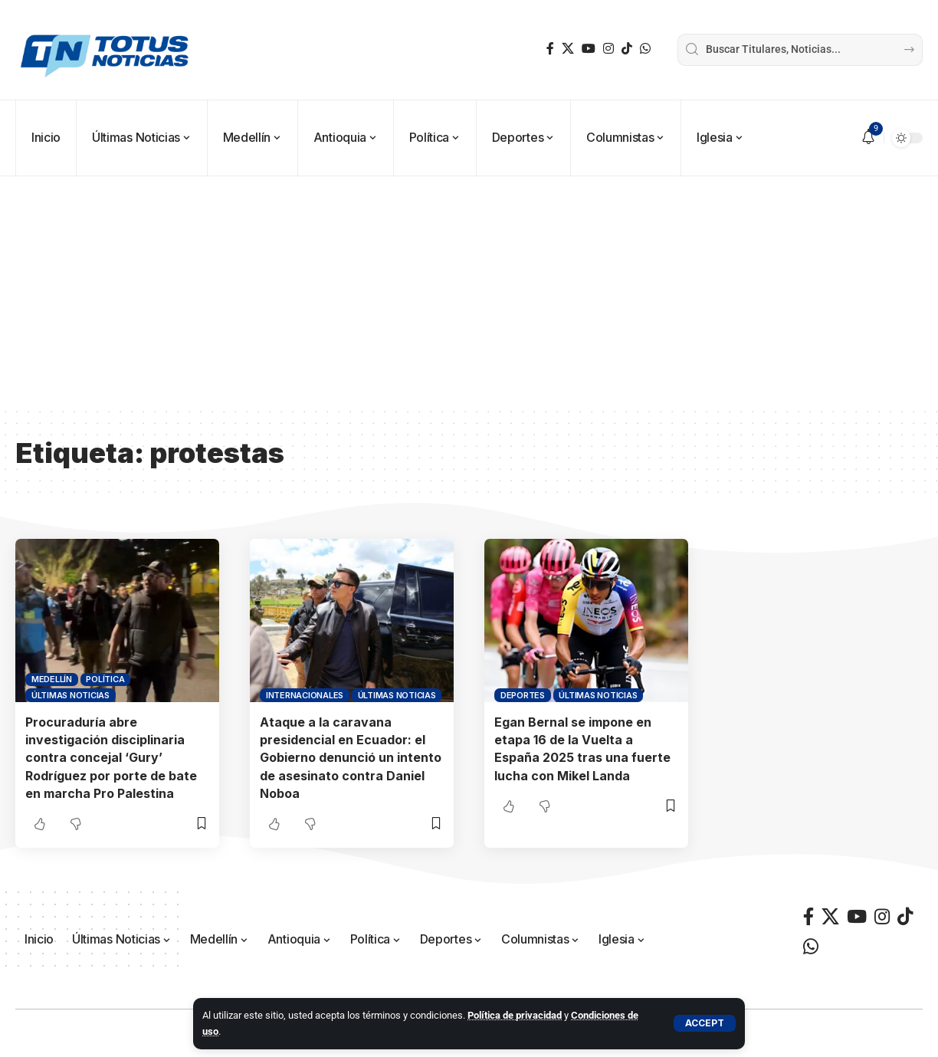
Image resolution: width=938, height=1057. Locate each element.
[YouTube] (588, 48)
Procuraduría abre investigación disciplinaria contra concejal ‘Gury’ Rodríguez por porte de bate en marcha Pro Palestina (111, 757)
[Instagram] (608, 48)
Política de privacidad (514, 1015)
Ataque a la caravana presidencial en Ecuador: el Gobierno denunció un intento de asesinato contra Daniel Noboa (350, 757)
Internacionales (304, 695)
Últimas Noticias (70, 695)
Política (105, 679)
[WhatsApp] (645, 48)
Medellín (51, 679)
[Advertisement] (469, 291)
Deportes (522, 695)
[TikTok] (627, 48)
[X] (568, 48)
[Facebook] (550, 48)
